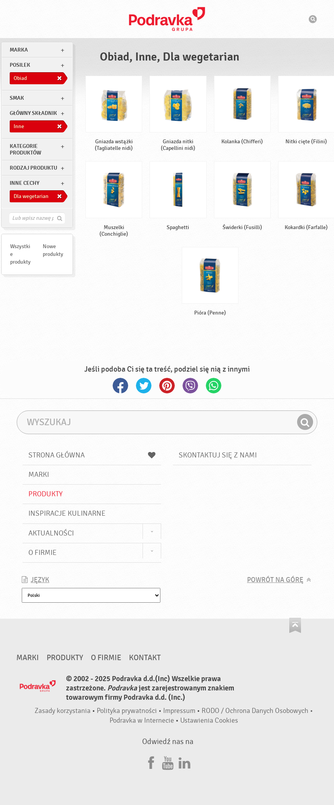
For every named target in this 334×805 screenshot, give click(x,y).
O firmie (42, 552)
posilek (20, 65)
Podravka (167, 19)
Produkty (45, 494)
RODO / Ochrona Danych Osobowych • (257, 711)
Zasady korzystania (62, 711)
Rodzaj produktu (33, 168)
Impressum (179, 711)
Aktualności (51, 533)
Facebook (120, 385)
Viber (190, 385)
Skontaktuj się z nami (218, 455)
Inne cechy (24, 183)
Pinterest (167, 385)
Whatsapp (213, 385)
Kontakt (145, 657)
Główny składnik (33, 113)
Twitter (143, 385)
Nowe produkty (53, 250)
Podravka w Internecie (142, 720)
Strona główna (91, 455)
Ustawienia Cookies (209, 720)
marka (19, 50)
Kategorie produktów (25, 149)
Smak (17, 98)
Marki (38, 474)
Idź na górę (295, 625)
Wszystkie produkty (20, 254)
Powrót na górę (275, 580)
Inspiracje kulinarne (67, 513)
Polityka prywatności (127, 711)
